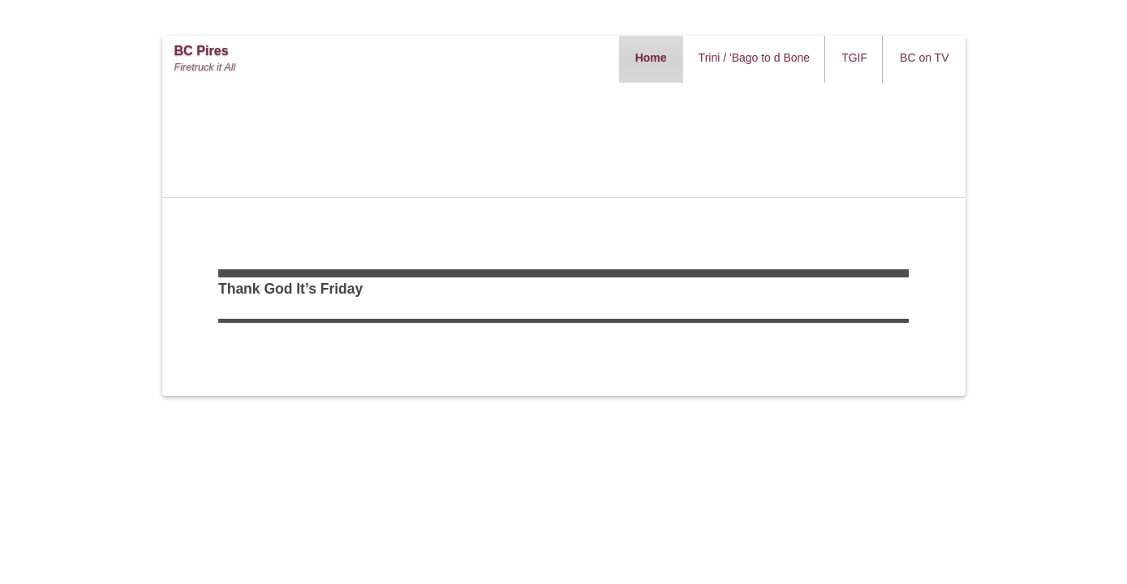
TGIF (854, 57)
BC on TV (924, 57)
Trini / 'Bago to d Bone (755, 57)
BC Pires (201, 51)
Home (651, 57)
